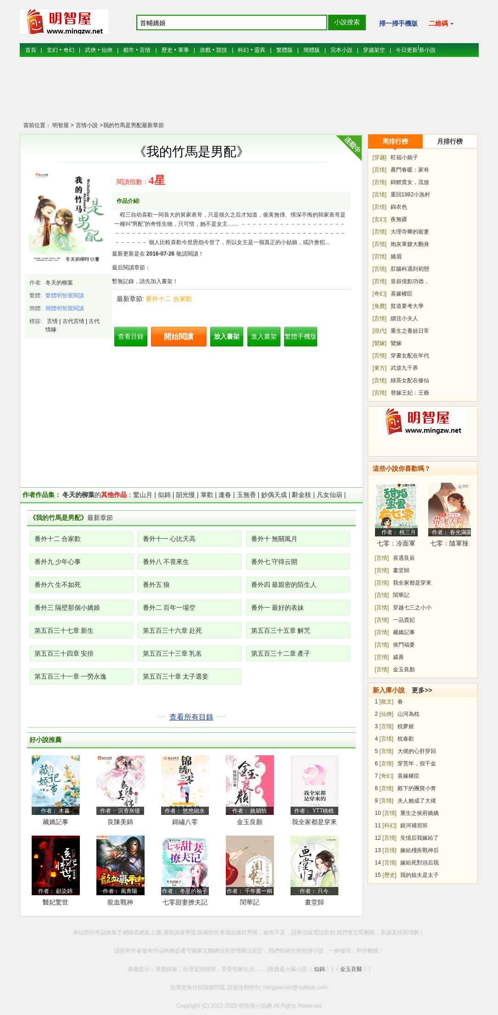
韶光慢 (185, 494)
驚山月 (142, 494)
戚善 (398, 657)
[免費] (380, 306)
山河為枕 (408, 714)
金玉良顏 (250, 821)
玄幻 (52, 50)
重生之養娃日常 (410, 331)
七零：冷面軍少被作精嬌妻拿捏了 (396, 545)
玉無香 (246, 494)
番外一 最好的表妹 (277, 607)
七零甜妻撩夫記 (184, 902)
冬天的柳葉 (59, 282)
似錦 (164, 494)
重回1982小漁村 (411, 194)
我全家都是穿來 (412, 583)
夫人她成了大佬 (416, 801)
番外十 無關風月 (274, 538)
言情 (145, 50)
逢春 (224, 494)
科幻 (243, 50)
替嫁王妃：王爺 (410, 393)
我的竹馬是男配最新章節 (133, 125)
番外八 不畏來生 (166, 561)
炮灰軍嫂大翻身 (410, 244)
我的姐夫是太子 (419, 875)
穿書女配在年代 (410, 355)
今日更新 (407, 50)
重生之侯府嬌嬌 (419, 813)
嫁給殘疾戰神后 (419, 850)
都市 (128, 50)
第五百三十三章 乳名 (172, 653)
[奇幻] (380, 293)
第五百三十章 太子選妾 (176, 676)
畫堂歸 (314, 902)
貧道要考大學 (407, 306)
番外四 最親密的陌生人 (284, 584)
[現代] (380, 331)
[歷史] (389, 875)
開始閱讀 (178, 336)
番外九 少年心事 (57, 561)
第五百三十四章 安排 (64, 653)
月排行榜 (450, 141)
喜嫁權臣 (402, 293)
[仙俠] (387, 714)
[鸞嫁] (380, 343)
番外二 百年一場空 (169, 607)
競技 (221, 50)
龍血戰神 (120, 902)
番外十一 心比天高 (169, 538)
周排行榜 (395, 141)
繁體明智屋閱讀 (64, 295)
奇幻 (68, 50)
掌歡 (207, 494)
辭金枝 (301, 494)
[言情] (380, 170)
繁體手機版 (301, 336)
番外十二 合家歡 (168, 298)
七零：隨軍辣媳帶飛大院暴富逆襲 (449, 545)
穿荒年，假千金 (416, 763)
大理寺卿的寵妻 (410, 232)
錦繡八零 (185, 821)
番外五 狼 (156, 584)
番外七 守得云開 (274, 561)
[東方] (380, 368)
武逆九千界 (404, 368)
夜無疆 (399, 219)
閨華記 (249, 902)
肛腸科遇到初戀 (410, 269)
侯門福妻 (404, 644)
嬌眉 (396, 256)
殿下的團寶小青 (416, 788)
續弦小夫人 (404, 318)
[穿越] (380, 157)
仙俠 (106, 50)
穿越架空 (374, 50)
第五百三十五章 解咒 (281, 630)
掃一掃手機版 (398, 23)
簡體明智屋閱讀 (64, 308)
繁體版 (284, 50)
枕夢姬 (405, 726)
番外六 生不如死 (57, 584)
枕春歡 (405, 739)
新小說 (427, 50)
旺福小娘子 (404, 157)
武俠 (90, 50)
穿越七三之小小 (412, 607)
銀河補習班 (414, 825)
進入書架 (264, 336)
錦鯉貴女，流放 (410, 182)
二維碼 (441, 23)
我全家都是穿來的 (314, 823)
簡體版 (311, 50)
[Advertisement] (249, 94)
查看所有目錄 (191, 717)
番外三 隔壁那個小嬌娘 (67, 607)
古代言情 (73, 321)
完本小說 (341, 50)
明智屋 (60, 125)
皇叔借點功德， (410, 281)
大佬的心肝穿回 (416, 751)
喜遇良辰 (404, 558)
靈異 (259, 50)
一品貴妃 (404, 620)
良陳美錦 (120, 821)
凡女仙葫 (329, 494)
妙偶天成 (274, 494)
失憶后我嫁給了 (419, 838)
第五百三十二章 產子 (281, 653)
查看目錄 (131, 336)
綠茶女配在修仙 (410, 380)
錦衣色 (399, 207)
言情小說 (86, 125)
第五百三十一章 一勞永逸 (70, 676)
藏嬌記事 (55, 821)
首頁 (30, 50)
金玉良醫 (351, 969)
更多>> (422, 690)
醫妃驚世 (55, 902)
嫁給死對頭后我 (419, 862)
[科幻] (389, 825)
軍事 (183, 50)
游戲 (205, 50)
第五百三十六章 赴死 (172, 630)
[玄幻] (380, 219)
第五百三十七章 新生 (64, 630)
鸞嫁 (396, 343)
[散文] (387, 701)
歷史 (167, 50)
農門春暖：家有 (410, 170)
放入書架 (227, 336)
